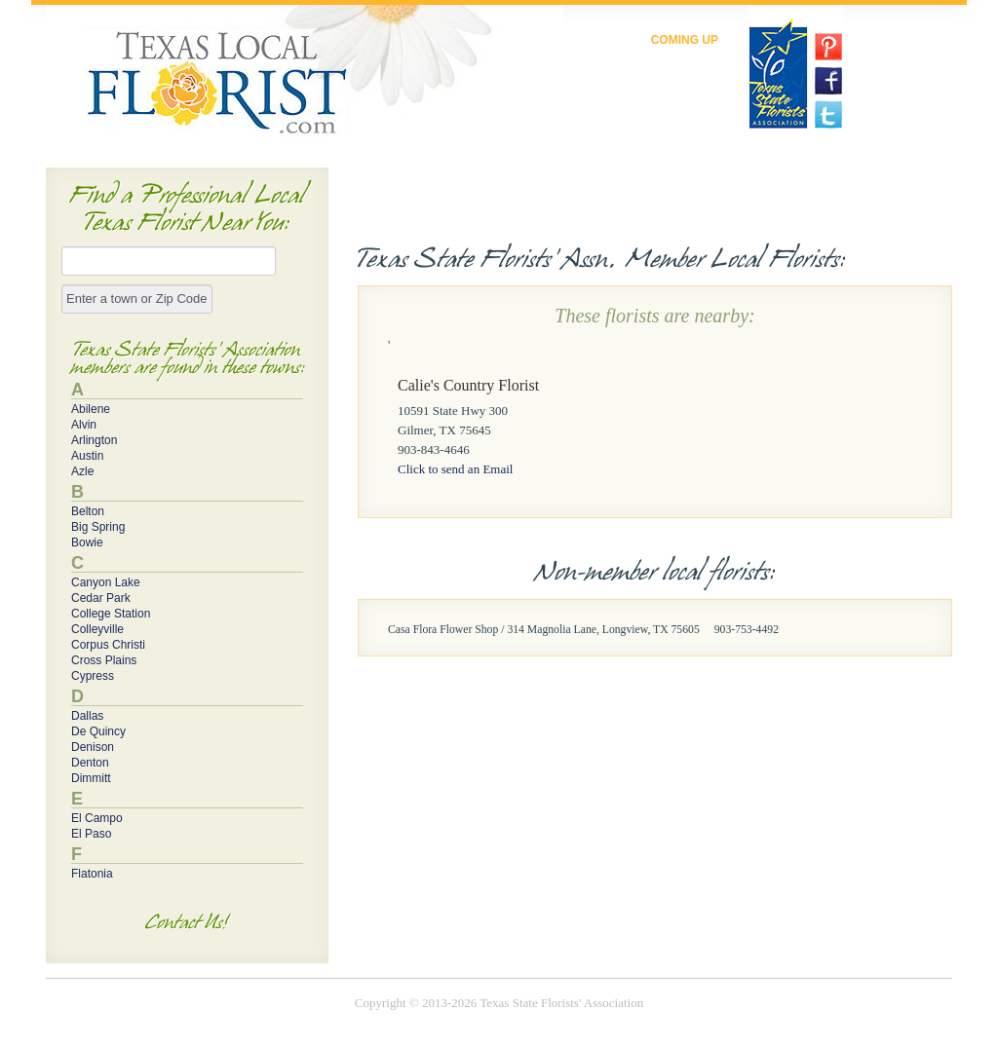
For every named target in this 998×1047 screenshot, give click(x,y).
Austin (87, 456)
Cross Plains (103, 660)
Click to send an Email (455, 469)
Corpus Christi (108, 645)
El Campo (97, 818)
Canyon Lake (105, 582)
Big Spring (98, 527)
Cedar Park (101, 598)
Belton (87, 511)
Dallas (87, 716)
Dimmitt (91, 778)
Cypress (92, 676)
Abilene (90, 409)
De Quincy (98, 731)
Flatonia (92, 873)
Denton (90, 762)
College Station (110, 613)
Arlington (94, 440)
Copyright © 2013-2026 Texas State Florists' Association (499, 1002)
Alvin (83, 424)
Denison (92, 747)
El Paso (91, 834)
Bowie (87, 542)
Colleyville (97, 629)
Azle (82, 471)
